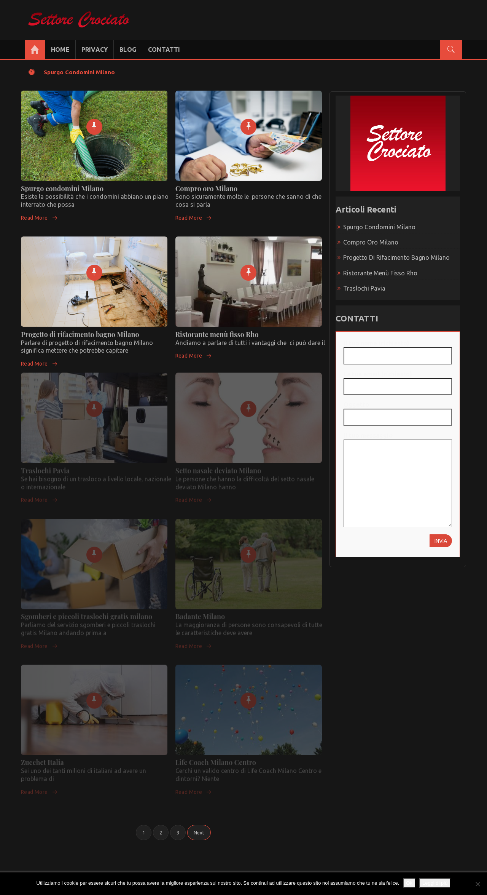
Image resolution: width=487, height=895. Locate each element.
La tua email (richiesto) (398, 380)
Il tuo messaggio (398, 480)
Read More (39, 214)
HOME (60, 49)
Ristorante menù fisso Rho (217, 330)
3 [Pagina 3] (178, 832)
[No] (477, 884)
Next (199, 832)
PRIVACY (94, 49)
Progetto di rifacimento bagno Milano (80, 330)
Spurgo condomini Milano (79, 72)
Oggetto (398, 410)
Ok (409, 883)
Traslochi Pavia (364, 288)
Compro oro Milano (206, 184)
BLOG (127, 49)
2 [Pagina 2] (160, 832)
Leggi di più (435, 883)
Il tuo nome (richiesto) (398, 349)
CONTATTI (164, 49)
